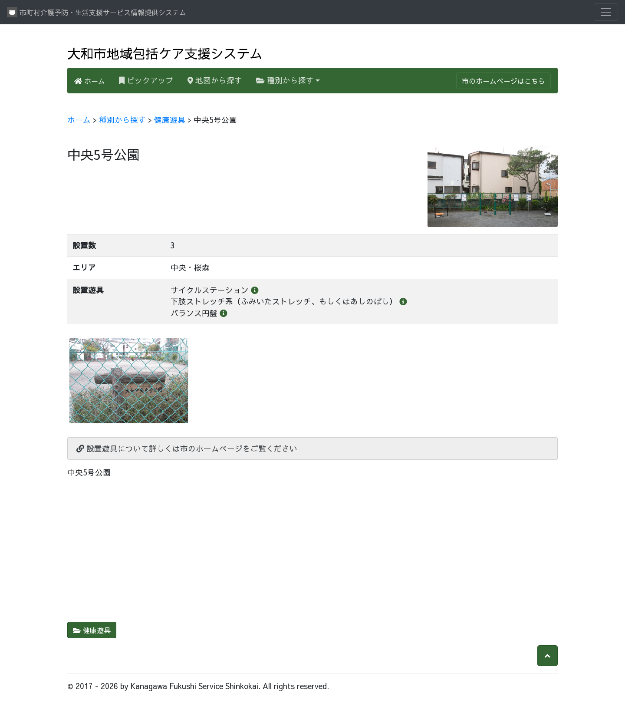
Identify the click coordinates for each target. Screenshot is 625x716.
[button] (547, 655)
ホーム (89, 81)
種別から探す (285, 80)
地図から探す (215, 80)
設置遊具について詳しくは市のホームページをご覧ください (186, 448)
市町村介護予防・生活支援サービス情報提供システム (96, 12)
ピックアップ (150, 80)
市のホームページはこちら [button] (503, 81)
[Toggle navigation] (606, 12)
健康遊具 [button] (92, 630)
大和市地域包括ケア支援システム (165, 53)
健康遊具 (169, 119)
